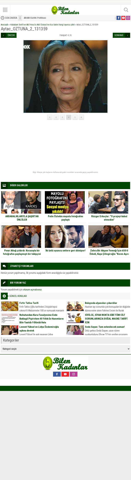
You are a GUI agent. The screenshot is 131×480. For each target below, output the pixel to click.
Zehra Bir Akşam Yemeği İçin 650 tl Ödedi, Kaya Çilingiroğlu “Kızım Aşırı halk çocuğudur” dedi (109, 254)
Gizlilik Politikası (35, 18)
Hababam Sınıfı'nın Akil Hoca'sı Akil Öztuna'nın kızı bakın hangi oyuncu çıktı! (42, 25)
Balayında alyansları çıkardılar (101, 303)
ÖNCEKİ (11, 35)
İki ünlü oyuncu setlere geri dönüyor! (65, 250)
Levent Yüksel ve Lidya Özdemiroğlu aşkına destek (39, 328)
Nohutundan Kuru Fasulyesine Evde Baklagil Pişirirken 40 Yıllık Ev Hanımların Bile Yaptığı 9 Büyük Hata (41, 318)
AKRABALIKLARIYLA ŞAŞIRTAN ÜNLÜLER (22, 218)
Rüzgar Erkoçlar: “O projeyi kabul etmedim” (109, 218)
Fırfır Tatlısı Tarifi (29, 303)
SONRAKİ (118, 35)
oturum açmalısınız (32, 289)
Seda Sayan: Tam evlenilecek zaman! (105, 326)
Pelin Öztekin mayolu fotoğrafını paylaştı (65, 218)
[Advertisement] (65, 145)
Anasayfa (4, 25)
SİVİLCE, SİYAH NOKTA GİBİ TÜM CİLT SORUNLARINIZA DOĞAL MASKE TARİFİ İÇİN (106, 318)
